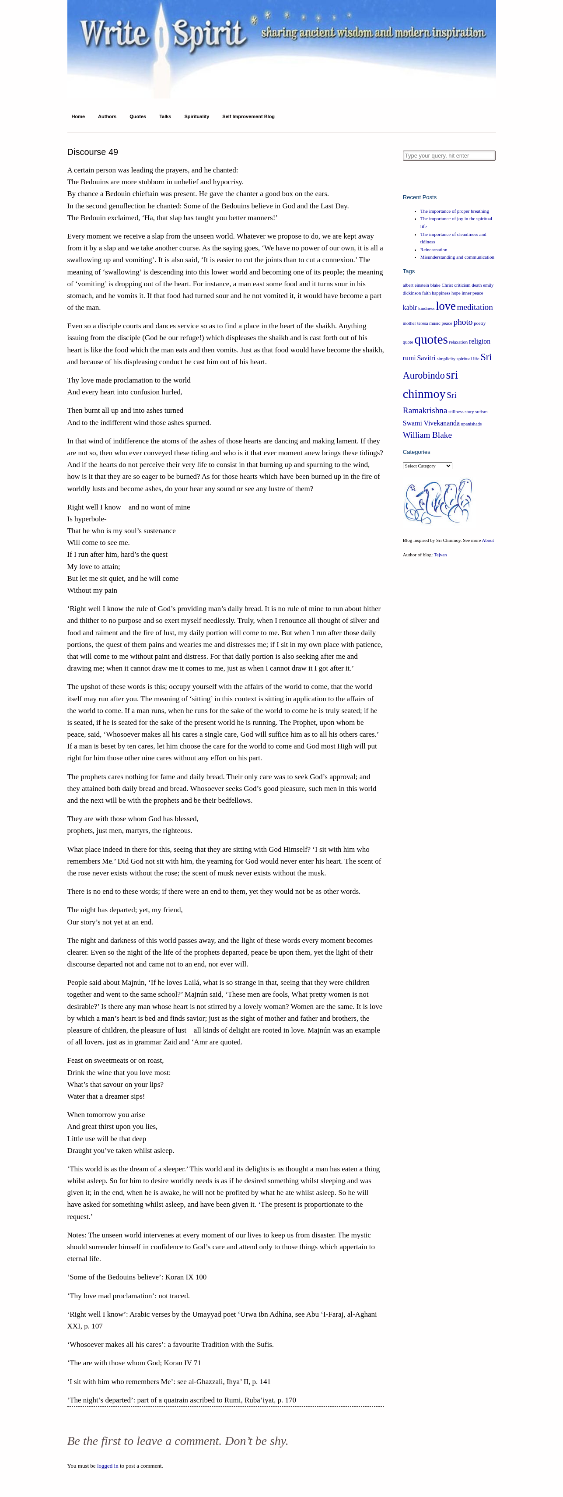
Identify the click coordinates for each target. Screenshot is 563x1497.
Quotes (137, 116)
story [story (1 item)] (469, 411)
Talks (165, 116)
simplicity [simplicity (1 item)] (446, 358)
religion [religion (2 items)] (479, 341)
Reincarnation (434, 249)
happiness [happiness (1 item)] (441, 293)
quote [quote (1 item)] (408, 342)
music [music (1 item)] (434, 323)
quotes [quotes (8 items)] (431, 339)
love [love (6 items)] (446, 306)
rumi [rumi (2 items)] (409, 358)
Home (78, 116)
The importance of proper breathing (454, 211)
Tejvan (440, 554)
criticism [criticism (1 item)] (462, 285)
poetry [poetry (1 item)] (480, 323)
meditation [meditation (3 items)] (475, 307)
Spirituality (196, 116)
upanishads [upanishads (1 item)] (471, 424)
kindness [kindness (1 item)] (426, 308)
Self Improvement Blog (248, 116)
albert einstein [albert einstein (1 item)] (416, 285)
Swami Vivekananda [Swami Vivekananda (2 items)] (431, 423)
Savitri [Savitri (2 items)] (426, 358)
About (488, 540)
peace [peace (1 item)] (447, 323)
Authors (107, 116)
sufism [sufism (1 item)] (481, 411)
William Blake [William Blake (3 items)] (427, 434)
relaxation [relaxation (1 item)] (458, 342)
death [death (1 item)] (477, 285)
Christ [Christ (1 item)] (447, 285)
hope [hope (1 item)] (456, 293)
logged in (108, 1465)
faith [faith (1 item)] (426, 293)
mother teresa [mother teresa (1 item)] (415, 323)
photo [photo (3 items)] (463, 322)
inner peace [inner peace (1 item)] (472, 293)
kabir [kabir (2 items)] (410, 307)
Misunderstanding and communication (457, 257)
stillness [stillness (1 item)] (455, 411)
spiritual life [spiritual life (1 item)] (468, 358)
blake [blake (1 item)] (435, 285)
